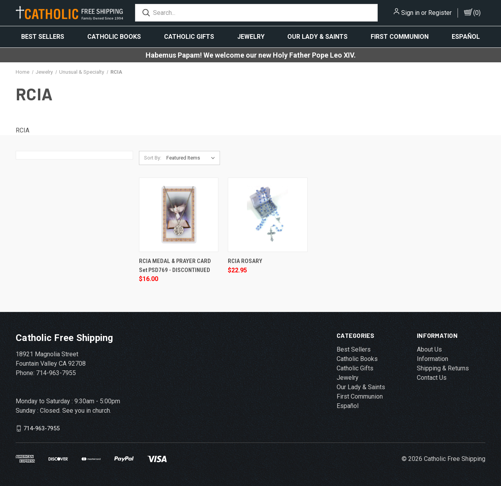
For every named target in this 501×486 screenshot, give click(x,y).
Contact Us (432, 377)
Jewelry (251, 36)
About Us (429, 349)
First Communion (400, 36)
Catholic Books (114, 36)
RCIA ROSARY (245, 261)
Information (432, 359)
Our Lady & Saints (317, 36)
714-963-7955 (41, 428)
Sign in (410, 12)
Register (440, 12)
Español (466, 36)
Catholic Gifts (189, 36)
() (477, 12)
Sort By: (152, 158)
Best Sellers (42, 36)
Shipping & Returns (443, 368)
